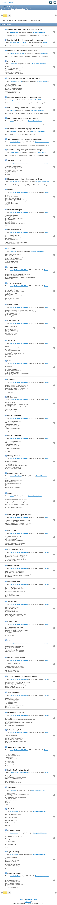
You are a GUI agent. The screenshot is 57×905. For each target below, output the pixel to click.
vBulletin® (28, 902)
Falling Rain (11, 531)
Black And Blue (13, 321)
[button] (5, 15)
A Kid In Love (12, 61)
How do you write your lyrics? (18, 42)
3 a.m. (9, 640)
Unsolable (11, 379)
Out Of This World (14, 416)
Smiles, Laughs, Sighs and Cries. (19, 515)
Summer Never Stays (16, 152)
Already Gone (12, 267)
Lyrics (10, 2)
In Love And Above (14, 581)
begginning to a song (16, 81)
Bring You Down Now (15, 549)
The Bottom (11, 809)
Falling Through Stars (15, 730)
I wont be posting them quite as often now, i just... (25, 150)
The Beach (11, 341)
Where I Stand (12, 305)
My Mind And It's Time (15, 712)
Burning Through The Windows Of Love (22, 676)
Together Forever (13, 692)
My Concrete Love (14, 230)
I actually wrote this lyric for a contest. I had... (24, 97)
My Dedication (12, 397)
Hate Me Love (12, 621)
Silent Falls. (13, 131)
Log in (22, 899)
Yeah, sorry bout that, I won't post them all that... (25, 139)
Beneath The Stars (15, 142)
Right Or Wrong (13, 852)
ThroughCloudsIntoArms (39, 32)
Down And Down (13, 830)
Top (35, 899)
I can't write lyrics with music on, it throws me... (25, 40)
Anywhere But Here (14, 283)
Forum (3, 2)
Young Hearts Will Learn (16, 747)
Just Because (12, 601)
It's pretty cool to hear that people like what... (24, 129)
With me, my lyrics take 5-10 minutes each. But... (25, 29)
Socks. (12, 121)
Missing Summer (13, 456)
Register (29, 899)
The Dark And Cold (14, 160)
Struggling (13, 100)
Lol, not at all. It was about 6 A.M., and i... (22, 118)
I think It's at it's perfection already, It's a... (23, 50)
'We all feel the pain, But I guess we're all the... (24, 78)
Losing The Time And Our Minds (19, 163)
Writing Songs (14, 32)
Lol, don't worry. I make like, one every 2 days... (24, 108)
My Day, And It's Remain (16, 658)
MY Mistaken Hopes (14, 210)
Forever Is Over (13, 565)
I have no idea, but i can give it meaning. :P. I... (24, 179)
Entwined (10, 361)
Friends (10, 189)
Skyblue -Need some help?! (17, 53)
